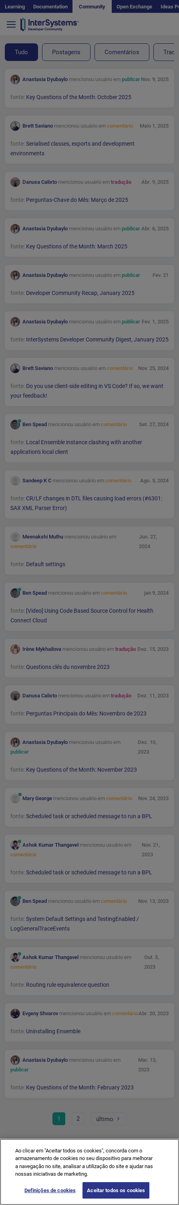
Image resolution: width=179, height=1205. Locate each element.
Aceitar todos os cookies (116, 1196)
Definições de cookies (50, 1196)
